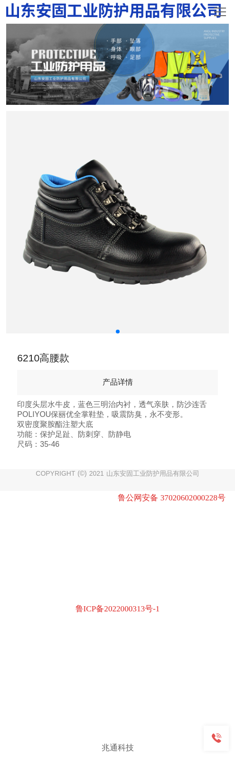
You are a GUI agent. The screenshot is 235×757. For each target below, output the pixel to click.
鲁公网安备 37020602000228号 (172, 497)
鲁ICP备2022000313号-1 (117, 608)
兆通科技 (118, 747)
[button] (118, 331)
